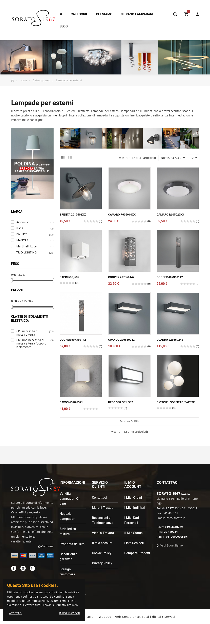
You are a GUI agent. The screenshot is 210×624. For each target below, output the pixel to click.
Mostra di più (129, 421)
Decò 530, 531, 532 (120, 402)
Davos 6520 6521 (71, 402)
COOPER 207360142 (121, 277)
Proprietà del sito (72, 544)
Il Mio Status (133, 533)
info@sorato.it (175, 518)
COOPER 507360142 (73, 339)
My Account (197, 14)
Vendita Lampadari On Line (70, 499)
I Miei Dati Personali (131, 520)
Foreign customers (67, 571)
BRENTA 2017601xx (73, 214)
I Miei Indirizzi (134, 508)
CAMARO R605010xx (122, 214)
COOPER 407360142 (170, 277)
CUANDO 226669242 (170, 339)
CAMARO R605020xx (170, 214)
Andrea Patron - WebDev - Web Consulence (106, 617)
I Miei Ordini (133, 497)
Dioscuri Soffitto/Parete (176, 402)
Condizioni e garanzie (68, 556)
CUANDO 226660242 (121, 339)
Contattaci (99, 497)
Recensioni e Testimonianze (102, 520)
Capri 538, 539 (69, 277)
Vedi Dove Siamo (170, 545)
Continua (46, 546)
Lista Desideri (134, 543)
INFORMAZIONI (69, 613)
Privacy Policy (102, 563)
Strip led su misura (68, 531)
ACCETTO (15, 613)
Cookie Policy (101, 553)
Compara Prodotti (137, 553)
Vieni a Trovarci (103, 533)
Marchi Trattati (102, 508)
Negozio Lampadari (67, 516)
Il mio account (102, 543)
